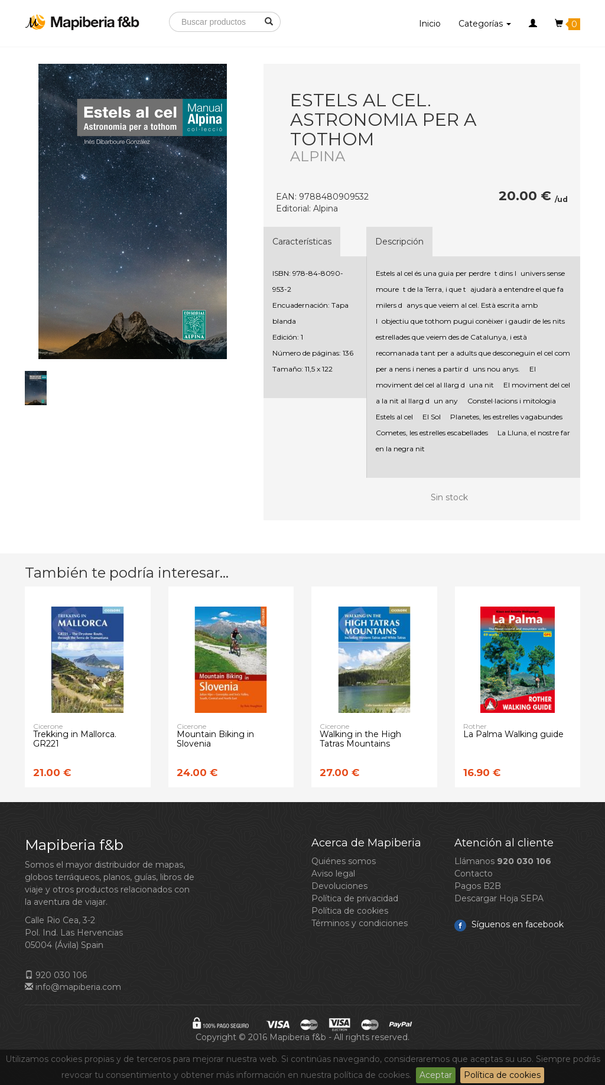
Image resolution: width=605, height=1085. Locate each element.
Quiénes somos (343, 861)
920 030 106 (56, 975)
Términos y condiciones (359, 923)
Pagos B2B (477, 886)
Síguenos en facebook (509, 924)
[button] (533, 23)
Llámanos (502, 861)
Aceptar (435, 1075)
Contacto (473, 873)
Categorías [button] (484, 23)
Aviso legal (333, 873)
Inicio (430, 23)
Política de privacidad (354, 898)
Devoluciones (339, 886)
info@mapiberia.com (73, 987)
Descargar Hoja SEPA (499, 898)
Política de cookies (502, 1075)
